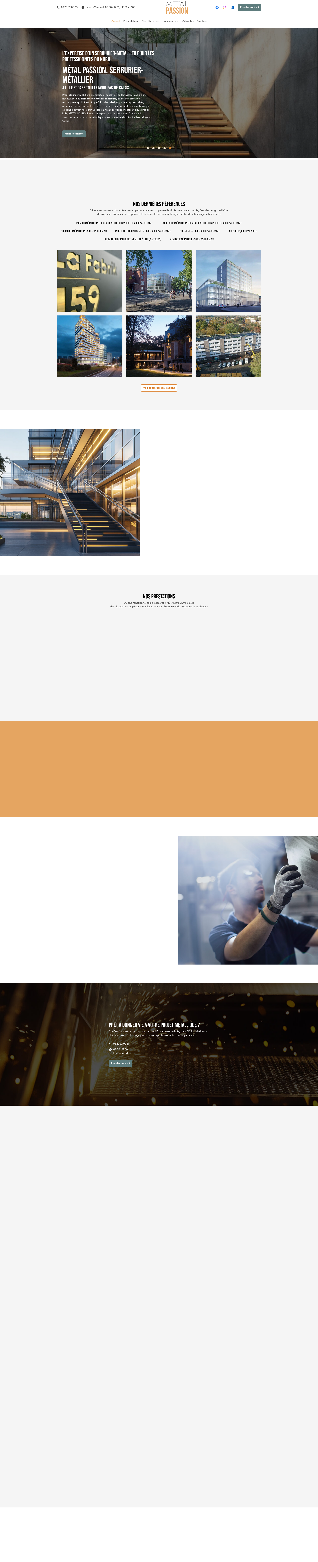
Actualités (188, 21)
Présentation (130, 21)
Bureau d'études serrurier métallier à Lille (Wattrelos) (132, 239)
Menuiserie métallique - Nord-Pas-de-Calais (192, 239)
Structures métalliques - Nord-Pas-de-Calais (84, 231)
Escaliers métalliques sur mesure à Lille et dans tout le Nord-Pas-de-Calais (114, 223)
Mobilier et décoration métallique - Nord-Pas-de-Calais (143, 231)
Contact (202, 21)
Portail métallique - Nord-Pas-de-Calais (200, 231)
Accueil (115, 21)
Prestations (169, 21)
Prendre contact (249, 7)
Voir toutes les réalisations (159, 388)
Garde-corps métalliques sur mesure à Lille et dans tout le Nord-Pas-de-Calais (202, 223)
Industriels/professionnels (243, 231)
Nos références (150, 21)
